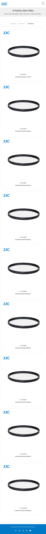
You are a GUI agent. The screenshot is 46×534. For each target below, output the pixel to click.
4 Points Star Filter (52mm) (23, 402)
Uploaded (14, 23)
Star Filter (26, 14)
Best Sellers (22, 23)
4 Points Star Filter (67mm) (23, 185)
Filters (21, 14)
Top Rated (30, 23)
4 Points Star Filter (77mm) (23, 77)
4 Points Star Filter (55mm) (23, 348)
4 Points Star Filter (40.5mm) (23, 510)
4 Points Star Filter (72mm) (23, 131)
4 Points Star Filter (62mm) (23, 239)
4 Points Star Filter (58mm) (23, 294)
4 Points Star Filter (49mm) (23, 456)
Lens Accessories (13, 14)
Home (6, 14)
